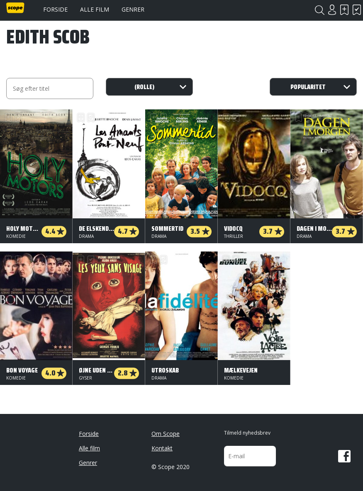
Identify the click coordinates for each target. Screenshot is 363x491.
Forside (55, 9)
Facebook (344, 456)
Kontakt (162, 448)
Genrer (133, 9)
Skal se (344, 9)
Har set (357, 9)
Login (332, 9)
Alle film (94, 9)
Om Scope (165, 434)
